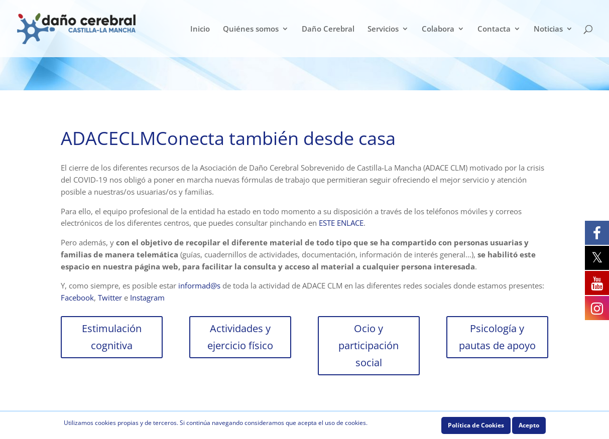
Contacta (494, 29)
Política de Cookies (476, 425)
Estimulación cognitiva (112, 337)
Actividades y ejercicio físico (240, 337)
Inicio (200, 29)
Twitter (110, 297)
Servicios (383, 29)
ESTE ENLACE (341, 223)
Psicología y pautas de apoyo (497, 337)
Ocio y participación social (368, 345)
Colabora (438, 29)
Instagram (147, 297)
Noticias (548, 29)
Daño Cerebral (328, 29)
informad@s (199, 285)
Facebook (77, 297)
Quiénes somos (251, 29)
